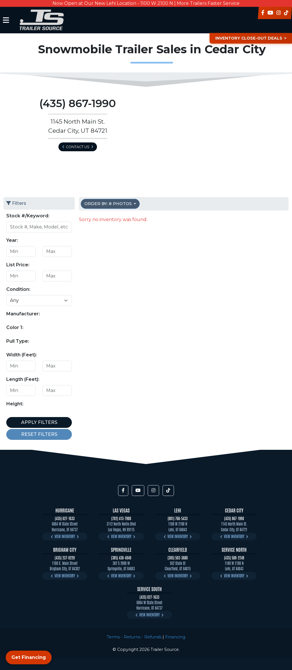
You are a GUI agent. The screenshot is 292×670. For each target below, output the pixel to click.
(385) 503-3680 (178, 557)
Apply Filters (39, 422)
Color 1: (14, 327)
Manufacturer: (23, 313)
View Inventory (64, 536)
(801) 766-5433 (178, 518)
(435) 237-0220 (65, 557)
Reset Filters (39, 434)
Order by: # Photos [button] (108, 203)
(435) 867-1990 (234, 518)
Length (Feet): (22, 379)
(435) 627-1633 (64, 518)
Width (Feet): (21, 355)
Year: (12, 240)
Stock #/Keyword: (27, 215)
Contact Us (78, 147)
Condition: (18, 289)
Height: (14, 404)
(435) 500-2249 (234, 557)
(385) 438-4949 (121, 557)
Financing (175, 637)
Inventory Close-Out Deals (247, 38)
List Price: (17, 264)
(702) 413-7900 (121, 518)
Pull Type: (17, 341)
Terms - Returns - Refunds (134, 637)
